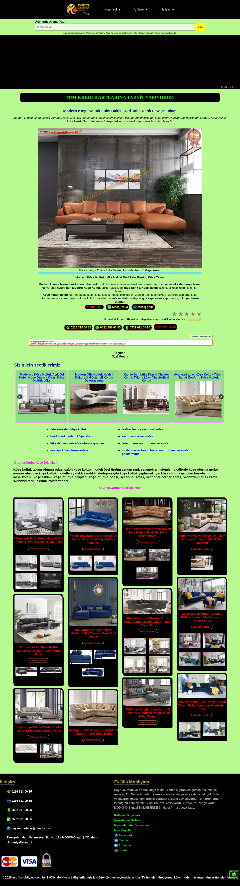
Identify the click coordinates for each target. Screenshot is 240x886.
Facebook (123, 835)
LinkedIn (122, 845)
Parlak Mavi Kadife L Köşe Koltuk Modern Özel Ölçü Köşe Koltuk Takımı (93, 539)
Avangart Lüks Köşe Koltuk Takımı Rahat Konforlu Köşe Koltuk (198, 376)
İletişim (166, 9)
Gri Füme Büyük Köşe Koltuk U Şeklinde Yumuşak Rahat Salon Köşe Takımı (148, 713)
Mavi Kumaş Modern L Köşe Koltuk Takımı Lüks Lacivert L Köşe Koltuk (202, 617)
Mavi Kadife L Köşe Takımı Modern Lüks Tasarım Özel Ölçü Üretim (93, 633)
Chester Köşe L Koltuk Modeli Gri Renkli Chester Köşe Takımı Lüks (39, 540)
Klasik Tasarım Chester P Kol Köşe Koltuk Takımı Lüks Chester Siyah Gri (148, 622)
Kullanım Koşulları (127, 815)
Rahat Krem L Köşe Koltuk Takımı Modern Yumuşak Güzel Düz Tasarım (202, 539)
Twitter (121, 840)
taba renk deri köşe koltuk (68, 429)
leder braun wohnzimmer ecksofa (145, 443)
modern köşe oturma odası (69, 450)
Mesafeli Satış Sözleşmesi (132, 825)
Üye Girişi (232, 87)
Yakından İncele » (39, 548)
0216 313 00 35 (78, 328)
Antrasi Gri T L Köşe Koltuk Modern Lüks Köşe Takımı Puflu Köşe (39, 651)
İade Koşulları (123, 830)
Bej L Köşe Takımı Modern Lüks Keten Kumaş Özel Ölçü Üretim (38, 729)
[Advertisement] (120, 61)
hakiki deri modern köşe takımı (71, 436)
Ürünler (139, 9)
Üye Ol (224, 87)
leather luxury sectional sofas (142, 429)
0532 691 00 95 (107, 328)
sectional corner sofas (137, 436)
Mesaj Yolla (117, 307)
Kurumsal (110, 9)
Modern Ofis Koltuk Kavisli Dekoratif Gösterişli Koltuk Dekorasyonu (94, 377)
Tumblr (121, 850)
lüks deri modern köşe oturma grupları (77, 443)
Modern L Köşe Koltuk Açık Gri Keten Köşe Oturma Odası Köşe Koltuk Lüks (41, 377)
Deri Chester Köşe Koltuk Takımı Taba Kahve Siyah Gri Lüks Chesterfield (148, 532)
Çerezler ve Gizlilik (127, 820)
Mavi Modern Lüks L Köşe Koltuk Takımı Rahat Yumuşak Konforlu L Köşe (202, 705)
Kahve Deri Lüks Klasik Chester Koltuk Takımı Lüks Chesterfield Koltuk (146, 377)
